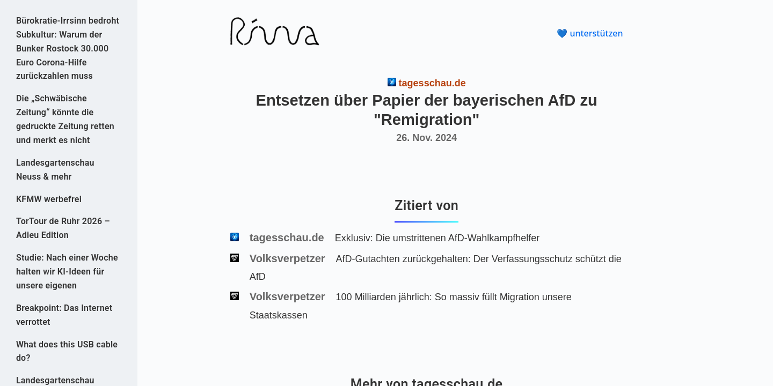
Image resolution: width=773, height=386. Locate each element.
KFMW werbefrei (49, 199)
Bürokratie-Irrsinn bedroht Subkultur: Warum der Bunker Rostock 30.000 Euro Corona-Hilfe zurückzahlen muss (67, 48)
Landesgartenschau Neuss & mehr (55, 170)
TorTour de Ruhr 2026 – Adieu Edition (63, 228)
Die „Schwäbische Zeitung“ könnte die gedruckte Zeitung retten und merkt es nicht (65, 119)
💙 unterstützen (590, 33)
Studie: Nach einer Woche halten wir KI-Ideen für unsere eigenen (67, 272)
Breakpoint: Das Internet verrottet (64, 315)
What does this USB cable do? (67, 351)
